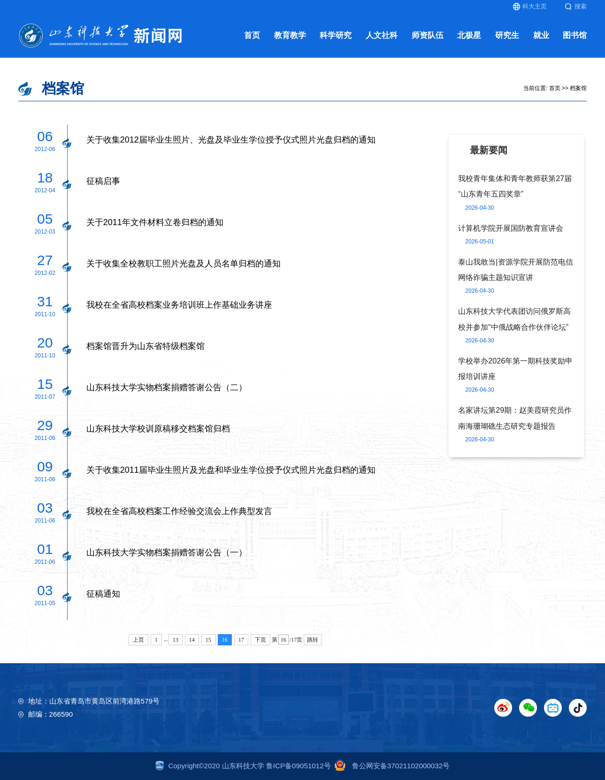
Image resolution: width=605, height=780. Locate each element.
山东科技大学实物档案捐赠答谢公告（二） (166, 387)
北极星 (469, 35)
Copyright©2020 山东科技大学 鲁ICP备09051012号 (243, 766)
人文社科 (382, 35)
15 (208, 639)
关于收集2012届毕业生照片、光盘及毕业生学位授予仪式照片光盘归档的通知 (230, 139)
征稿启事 (103, 181)
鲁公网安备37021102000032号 (390, 766)
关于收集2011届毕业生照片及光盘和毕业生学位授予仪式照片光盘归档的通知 (230, 470)
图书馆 (575, 35)
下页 (260, 639)
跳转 (312, 639)
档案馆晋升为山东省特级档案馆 (145, 346)
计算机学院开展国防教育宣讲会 (510, 228)
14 (192, 639)
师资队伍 (428, 35)
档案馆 (578, 88)
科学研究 (336, 35)
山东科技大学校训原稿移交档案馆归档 (158, 428)
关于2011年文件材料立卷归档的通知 (154, 222)
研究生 (507, 35)
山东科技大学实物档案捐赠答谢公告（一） (166, 552)
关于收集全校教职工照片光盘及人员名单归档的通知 (183, 263)
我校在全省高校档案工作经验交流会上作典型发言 (179, 511)
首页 (252, 35)
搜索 (576, 6)
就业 (541, 35)
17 (241, 639)
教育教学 (290, 35)
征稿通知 (103, 593)
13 (175, 639)
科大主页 (530, 6)
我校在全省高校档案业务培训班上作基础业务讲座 (179, 305)
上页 (138, 639)
